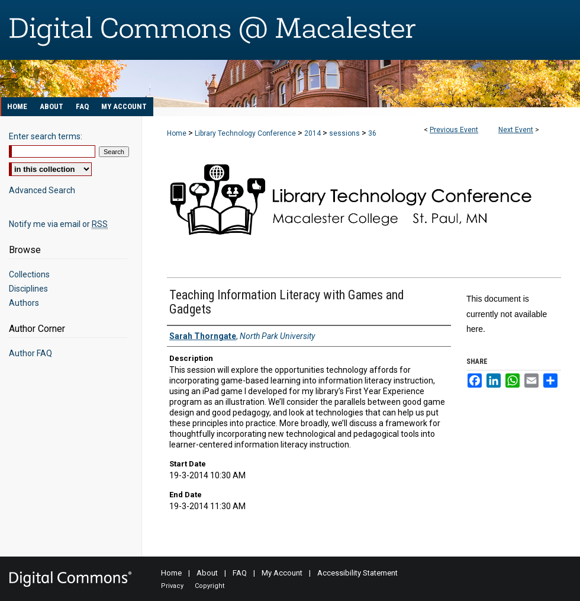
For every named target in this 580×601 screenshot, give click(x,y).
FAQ (240, 572)
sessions (345, 133)
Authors (24, 303)
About (207, 572)
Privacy (172, 586)
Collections (29, 274)
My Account (282, 572)
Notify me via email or (58, 224)
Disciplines (28, 288)
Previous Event (454, 130)
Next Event (515, 130)
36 (372, 133)
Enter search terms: (45, 136)
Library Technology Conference (246, 133)
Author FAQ (30, 353)
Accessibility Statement (357, 572)
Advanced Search (42, 190)
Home (176, 133)
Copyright (209, 586)
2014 (313, 133)
